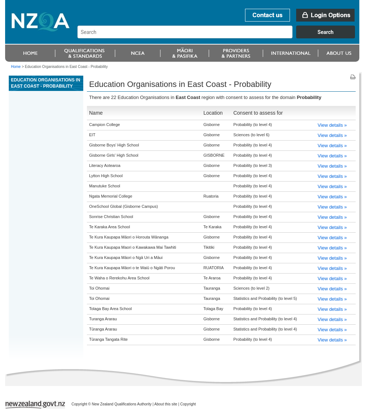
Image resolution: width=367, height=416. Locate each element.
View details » (332, 125)
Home (16, 67)
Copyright (188, 404)
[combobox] (219, 36)
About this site (165, 404)
